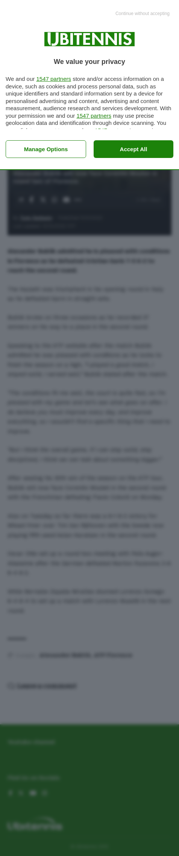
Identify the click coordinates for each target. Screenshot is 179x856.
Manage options (46, 149)
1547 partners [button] (53, 79)
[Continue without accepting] (142, 14)
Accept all (133, 149)
